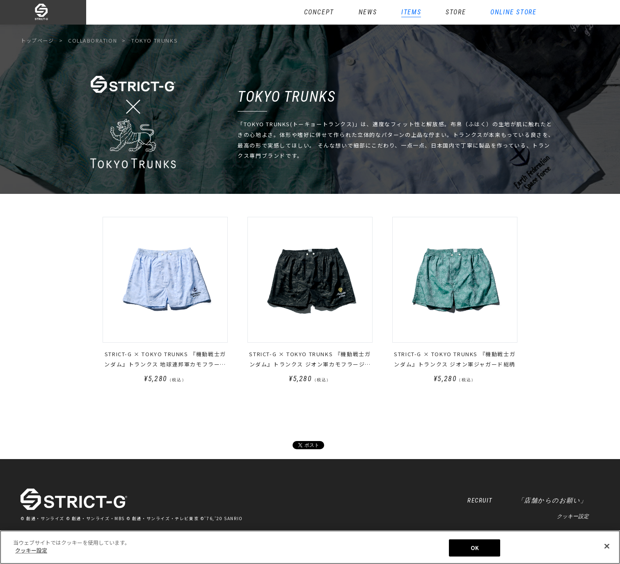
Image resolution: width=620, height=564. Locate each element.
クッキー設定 (573, 517)
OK (475, 549)
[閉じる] (607, 548)
